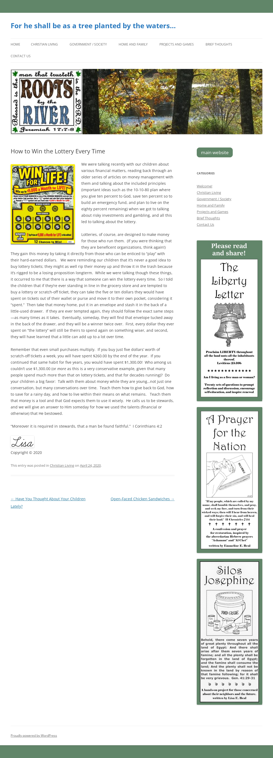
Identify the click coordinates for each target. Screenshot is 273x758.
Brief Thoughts (219, 44)
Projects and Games (176, 44)
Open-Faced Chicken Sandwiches (143, 498)
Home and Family (133, 44)
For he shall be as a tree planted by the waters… (93, 25)
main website (215, 152)
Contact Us (21, 56)
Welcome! (204, 186)
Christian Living (44, 44)
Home (15, 44)
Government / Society (88, 44)
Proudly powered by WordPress (34, 735)
